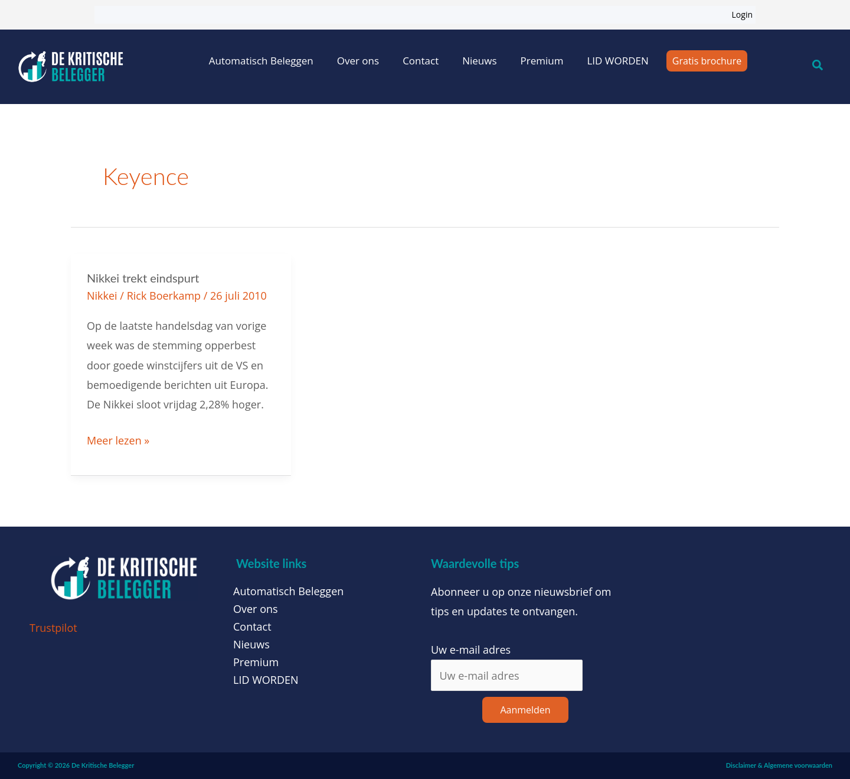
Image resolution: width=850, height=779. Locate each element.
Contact (421, 60)
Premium (542, 60)
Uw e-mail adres (471, 649)
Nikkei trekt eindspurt (143, 278)
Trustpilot (53, 628)
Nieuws (479, 60)
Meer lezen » (118, 439)
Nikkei (102, 295)
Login (742, 14)
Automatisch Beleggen (261, 60)
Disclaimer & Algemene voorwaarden (779, 765)
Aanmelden (525, 709)
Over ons (358, 60)
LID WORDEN (617, 60)
